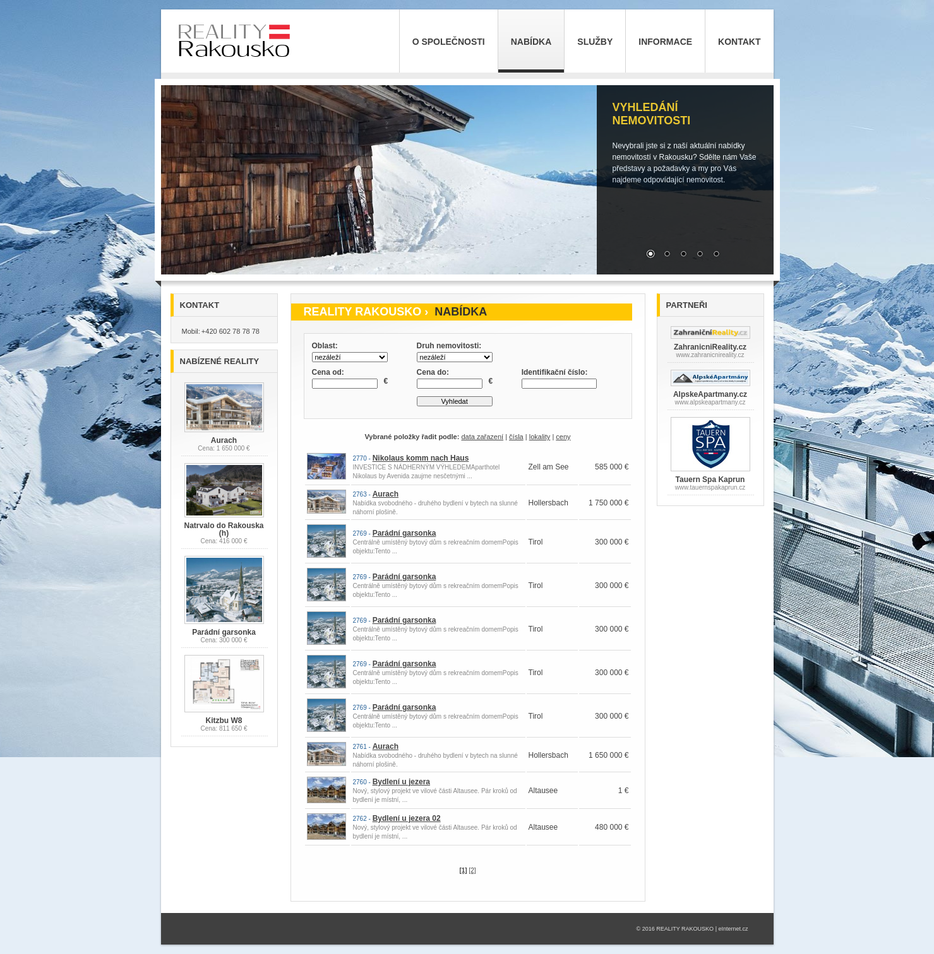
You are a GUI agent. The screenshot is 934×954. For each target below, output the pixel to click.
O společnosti (448, 42)
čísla (516, 436)
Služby (595, 42)
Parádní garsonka (404, 533)
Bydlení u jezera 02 (407, 818)
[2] (472, 870)
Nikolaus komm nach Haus (421, 458)
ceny (563, 436)
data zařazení (482, 436)
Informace (665, 42)
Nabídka (531, 42)
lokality (540, 436)
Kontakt (739, 42)
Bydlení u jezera (401, 781)
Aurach (385, 494)
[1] (463, 870)
